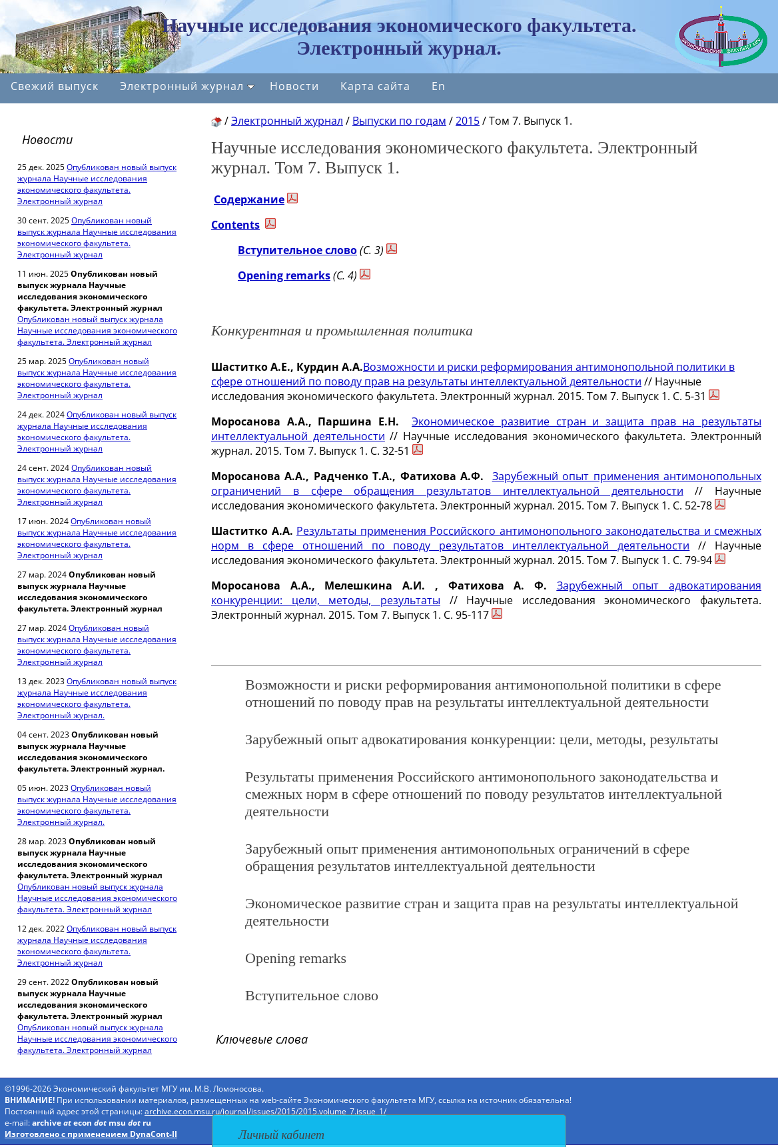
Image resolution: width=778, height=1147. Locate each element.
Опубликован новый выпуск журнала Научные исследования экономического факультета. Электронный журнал (97, 184)
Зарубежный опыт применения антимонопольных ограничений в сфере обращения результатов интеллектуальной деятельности (486, 483)
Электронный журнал (187, 86)
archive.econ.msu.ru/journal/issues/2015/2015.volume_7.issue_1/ (265, 1111)
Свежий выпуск (55, 86)
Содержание (249, 199)
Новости (294, 86)
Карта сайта (375, 86)
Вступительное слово (297, 250)
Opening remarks (284, 275)
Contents (235, 224)
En (439, 86)
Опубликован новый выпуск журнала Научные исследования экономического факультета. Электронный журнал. (97, 698)
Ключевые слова (262, 1039)
